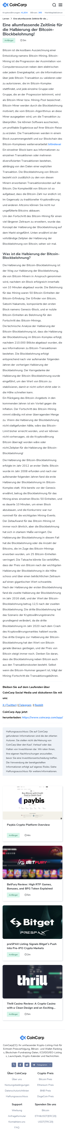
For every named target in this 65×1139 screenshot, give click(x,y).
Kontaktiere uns (16, 1121)
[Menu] (60, 5)
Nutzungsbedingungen (17, 1085)
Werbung (17, 1110)
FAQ (16, 1127)
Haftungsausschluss (17, 1096)
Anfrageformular (17, 1116)
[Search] (54, 5)
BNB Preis (45, 1090)
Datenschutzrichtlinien (17, 1090)
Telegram (24, 705)
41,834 (24, 12)
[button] (41, 1064)
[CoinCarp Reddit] (26, 1065)
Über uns (17, 1079)
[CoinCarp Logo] (16, 5)
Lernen (6, 18)
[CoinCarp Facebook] (20, 1065)
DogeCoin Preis (45, 1096)
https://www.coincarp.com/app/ (42, 717)
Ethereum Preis (45, 1085)
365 (40, 12)
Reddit (38, 705)
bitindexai (54, 144)
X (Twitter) (10, 705)
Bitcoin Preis (45, 1079)
